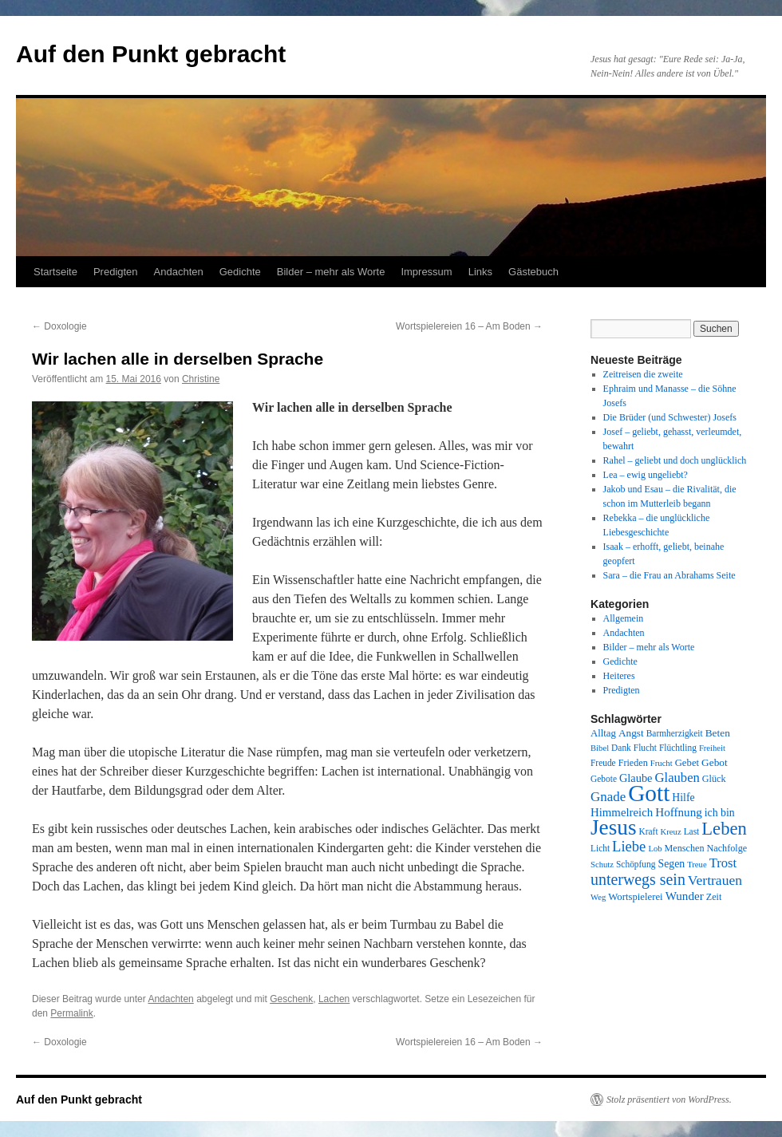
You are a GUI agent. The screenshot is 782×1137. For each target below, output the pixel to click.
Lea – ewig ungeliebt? (645, 474)
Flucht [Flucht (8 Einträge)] (645, 747)
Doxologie (59, 326)
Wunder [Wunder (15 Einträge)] (684, 896)
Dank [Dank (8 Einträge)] (621, 747)
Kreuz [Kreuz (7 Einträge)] (671, 831)
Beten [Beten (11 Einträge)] (717, 733)
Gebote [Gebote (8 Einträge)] (603, 779)
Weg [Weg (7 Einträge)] (598, 897)
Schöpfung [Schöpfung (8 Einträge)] (635, 864)
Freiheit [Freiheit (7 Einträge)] (712, 748)
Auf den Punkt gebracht (151, 54)
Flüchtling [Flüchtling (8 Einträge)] (678, 747)
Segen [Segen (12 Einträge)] (671, 864)
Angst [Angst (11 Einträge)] (631, 733)
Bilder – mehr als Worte (331, 272)
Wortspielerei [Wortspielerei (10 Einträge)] (635, 896)
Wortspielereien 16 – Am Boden (469, 326)
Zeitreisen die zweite (643, 374)
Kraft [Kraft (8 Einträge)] (648, 831)
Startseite (55, 272)
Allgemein (623, 618)
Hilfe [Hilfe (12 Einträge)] (683, 797)
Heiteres (619, 675)
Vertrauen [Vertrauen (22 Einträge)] (715, 880)
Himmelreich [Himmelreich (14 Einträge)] (621, 812)
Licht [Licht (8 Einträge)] (600, 848)
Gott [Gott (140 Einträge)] (648, 793)
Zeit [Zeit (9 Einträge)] (714, 896)
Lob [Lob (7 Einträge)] (655, 848)
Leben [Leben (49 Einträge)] (724, 829)
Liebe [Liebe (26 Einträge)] (629, 846)
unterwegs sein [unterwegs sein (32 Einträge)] (637, 879)
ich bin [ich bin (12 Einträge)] (720, 813)
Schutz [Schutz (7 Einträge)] (602, 864)
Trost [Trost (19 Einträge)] (723, 863)
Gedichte (240, 272)
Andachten (178, 272)
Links (480, 272)
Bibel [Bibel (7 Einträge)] (599, 748)
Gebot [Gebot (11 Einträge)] (714, 762)
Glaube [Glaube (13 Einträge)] (636, 778)
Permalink (71, 1013)
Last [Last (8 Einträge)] (692, 831)
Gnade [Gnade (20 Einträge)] (608, 796)
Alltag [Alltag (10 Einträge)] (603, 733)
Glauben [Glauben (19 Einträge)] (677, 777)
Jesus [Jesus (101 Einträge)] (613, 827)
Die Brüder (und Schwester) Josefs (670, 417)
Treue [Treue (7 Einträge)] (696, 864)
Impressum (426, 272)
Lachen (334, 999)
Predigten (115, 272)
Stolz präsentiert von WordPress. (669, 1099)
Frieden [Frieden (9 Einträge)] (633, 762)
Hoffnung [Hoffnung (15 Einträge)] (678, 812)
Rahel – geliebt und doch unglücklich (675, 460)
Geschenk (291, 999)
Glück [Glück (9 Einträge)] (714, 778)
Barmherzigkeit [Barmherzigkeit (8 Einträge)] (674, 733)
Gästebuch (533, 272)
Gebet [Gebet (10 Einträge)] (687, 762)
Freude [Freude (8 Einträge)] (603, 763)
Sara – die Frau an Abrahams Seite (669, 575)
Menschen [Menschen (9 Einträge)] (685, 848)
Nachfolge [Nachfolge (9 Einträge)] (727, 848)
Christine (200, 379)
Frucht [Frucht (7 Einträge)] (661, 763)
